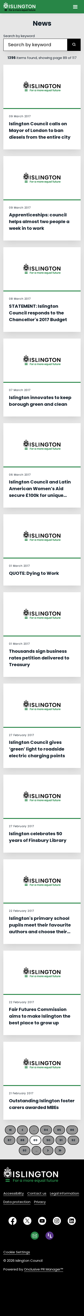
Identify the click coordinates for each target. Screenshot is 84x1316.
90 (48, 1140)
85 (59, 1130)
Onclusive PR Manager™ (43, 1269)
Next (48, 1151)
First (10, 1130)
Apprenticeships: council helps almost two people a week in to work (39, 221)
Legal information (64, 1193)
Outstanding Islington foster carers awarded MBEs (42, 1104)
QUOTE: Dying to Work (34, 573)
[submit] (74, 45)
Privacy (40, 1201)
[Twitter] (27, 1221)
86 (72, 1130)
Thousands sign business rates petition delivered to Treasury (39, 658)
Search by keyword (19, 35)
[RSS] (49, 1236)
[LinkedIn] (72, 1221)
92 (73, 1140)
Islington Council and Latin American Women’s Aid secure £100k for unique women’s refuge (40, 492)
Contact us (36, 1193)
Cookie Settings (16, 1252)
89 (35, 1140)
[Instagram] (57, 1221)
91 (60, 1140)
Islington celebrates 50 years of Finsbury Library (38, 837)
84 (46, 1130)
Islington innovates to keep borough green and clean (40, 400)
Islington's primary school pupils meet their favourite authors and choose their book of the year (40, 928)
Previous (22, 1130)
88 (22, 1140)
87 (9, 1140)
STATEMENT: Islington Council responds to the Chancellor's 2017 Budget (38, 313)
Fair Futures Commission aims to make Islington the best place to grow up (39, 1016)
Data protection (16, 1201)
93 (24, 1150)
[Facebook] (13, 1221)
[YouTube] (42, 1221)
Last (60, 1151)
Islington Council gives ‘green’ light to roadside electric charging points (37, 749)
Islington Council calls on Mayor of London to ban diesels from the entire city (40, 130)
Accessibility (13, 1193)
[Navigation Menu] (75, 6)
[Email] (35, 1236)
